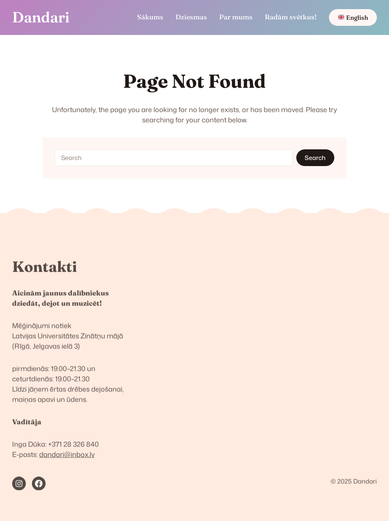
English (353, 17)
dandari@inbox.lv (67, 457)
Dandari (41, 17)
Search (315, 157)
